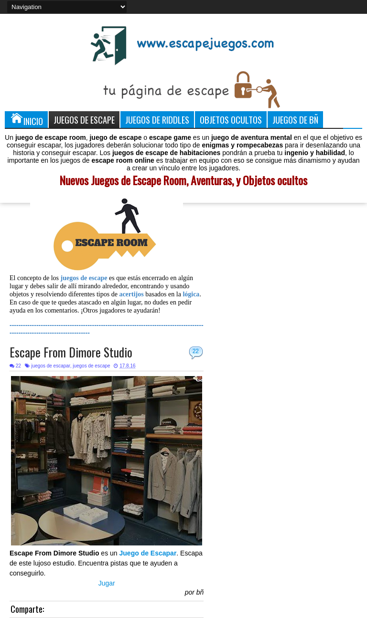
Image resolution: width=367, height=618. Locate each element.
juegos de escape (91, 365)
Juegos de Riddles (157, 119)
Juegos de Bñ (295, 119)
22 (196, 351)
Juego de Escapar (148, 553)
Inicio (26, 119)
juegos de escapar (50, 365)
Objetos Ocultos (231, 119)
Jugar (106, 583)
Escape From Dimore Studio (71, 352)
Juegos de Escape (84, 119)
